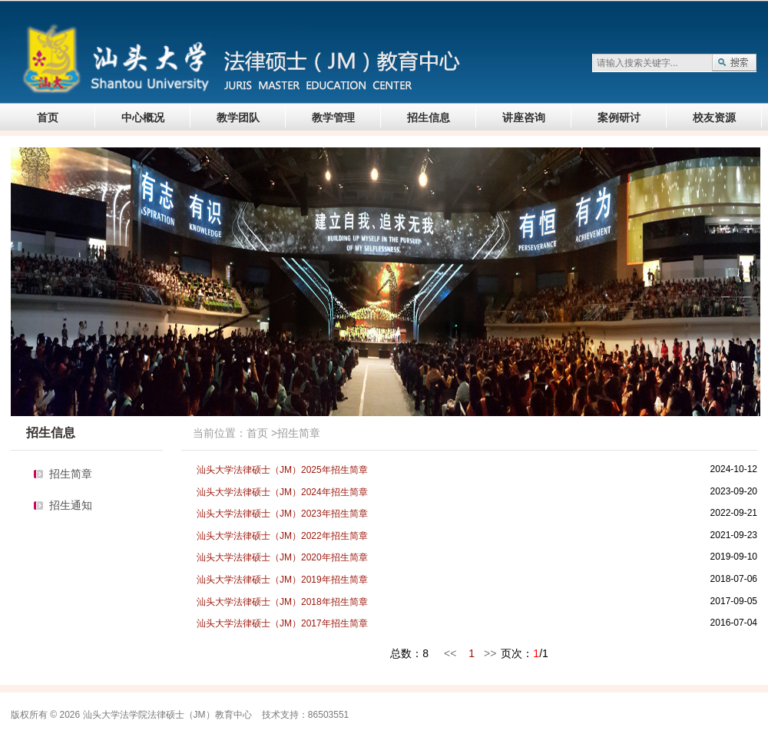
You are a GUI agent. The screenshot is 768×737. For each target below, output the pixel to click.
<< (450, 653)
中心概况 (142, 117)
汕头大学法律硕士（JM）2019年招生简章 (282, 579)
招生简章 (70, 474)
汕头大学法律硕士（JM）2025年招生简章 (282, 469)
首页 (47, 117)
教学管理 (333, 117)
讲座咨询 (523, 117)
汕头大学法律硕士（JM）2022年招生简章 (282, 535)
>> (490, 653)
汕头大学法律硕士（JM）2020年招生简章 (282, 557)
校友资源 (714, 117)
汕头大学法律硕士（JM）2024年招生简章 (282, 492)
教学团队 (238, 117)
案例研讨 (619, 117)
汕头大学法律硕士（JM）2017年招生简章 (282, 623)
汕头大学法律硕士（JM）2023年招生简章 (282, 513)
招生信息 (428, 117)
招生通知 (70, 505)
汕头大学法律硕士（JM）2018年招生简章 (282, 602)
